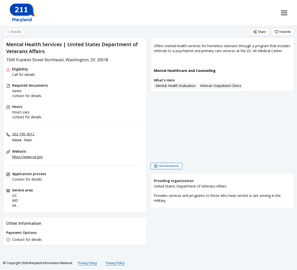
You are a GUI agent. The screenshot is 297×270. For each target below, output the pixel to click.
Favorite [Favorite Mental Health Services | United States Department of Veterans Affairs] (282, 32)
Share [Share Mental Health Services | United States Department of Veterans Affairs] (259, 32)
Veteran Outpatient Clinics (220, 85)
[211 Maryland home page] (23, 13)
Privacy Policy (87, 263)
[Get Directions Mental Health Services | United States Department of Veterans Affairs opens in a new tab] (166, 166)
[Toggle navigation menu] (284, 13)
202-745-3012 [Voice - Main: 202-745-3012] (23, 134)
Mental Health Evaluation (176, 85)
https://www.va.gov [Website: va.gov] (27, 156)
